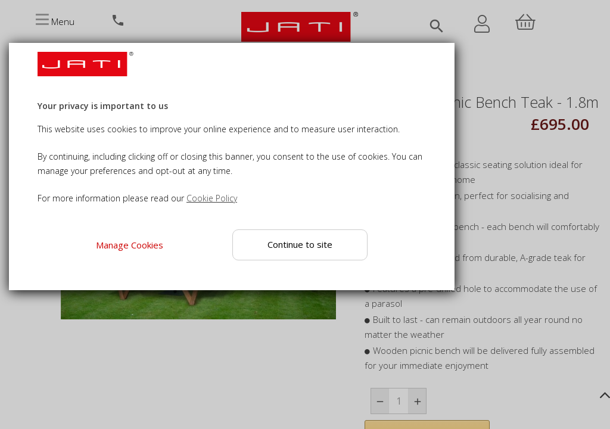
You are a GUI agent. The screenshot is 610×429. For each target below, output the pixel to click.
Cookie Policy (211, 198)
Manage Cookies (129, 245)
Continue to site (300, 244)
